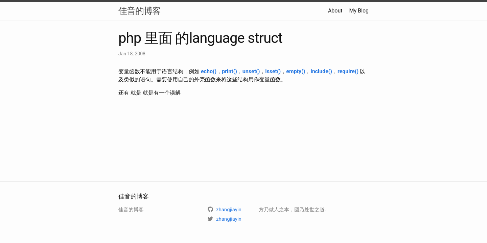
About (335, 10)
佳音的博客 (139, 11)
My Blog (359, 10)
